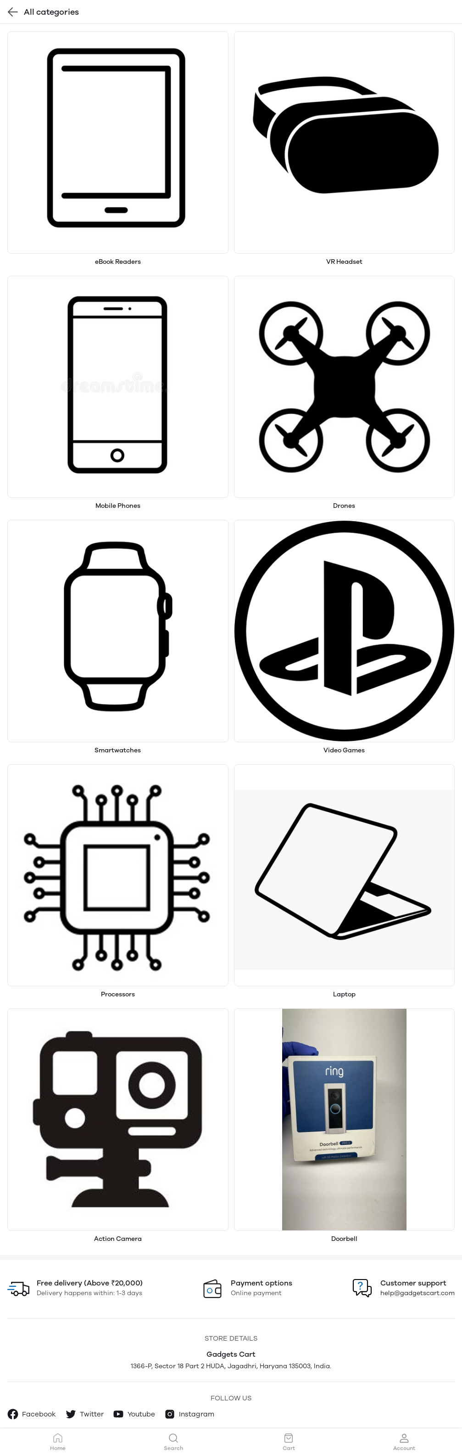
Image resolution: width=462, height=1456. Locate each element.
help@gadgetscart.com (417, 1293)
